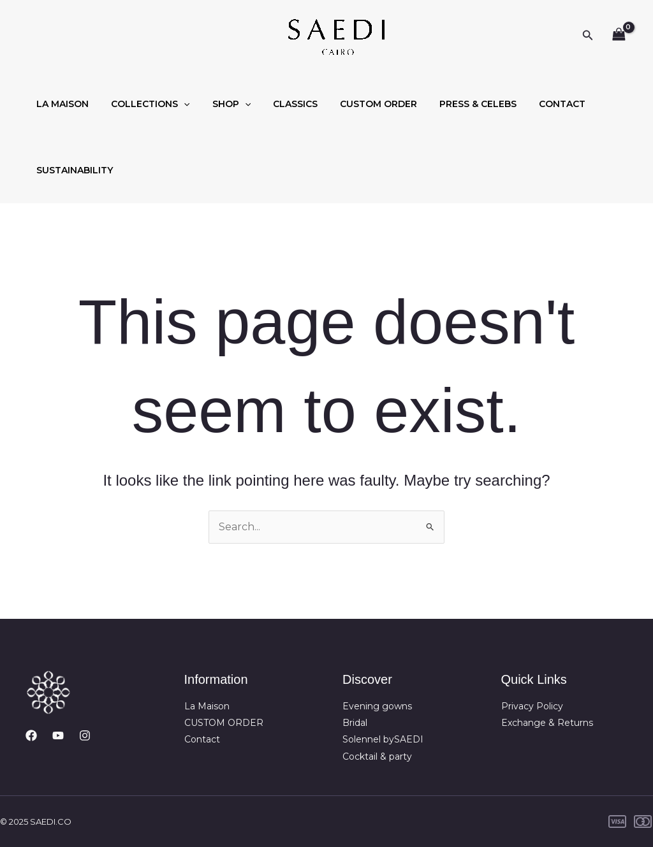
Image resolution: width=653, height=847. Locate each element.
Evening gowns (377, 706)
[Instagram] (85, 735)
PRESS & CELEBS (453, 104)
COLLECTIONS (144, 104)
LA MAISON (60, 104)
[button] (588, 35)
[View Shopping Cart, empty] (618, 35)
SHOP (220, 104)
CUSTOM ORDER (358, 104)
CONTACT (533, 104)
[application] (177, 104)
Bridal (354, 722)
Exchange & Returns (547, 722)
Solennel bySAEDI (382, 739)
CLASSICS (280, 104)
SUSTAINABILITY (72, 170)
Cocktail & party (377, 756)
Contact (202, 739)
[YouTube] (58, 735)
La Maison (207, 706)
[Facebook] (31, 735)
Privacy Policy (532, 706)
